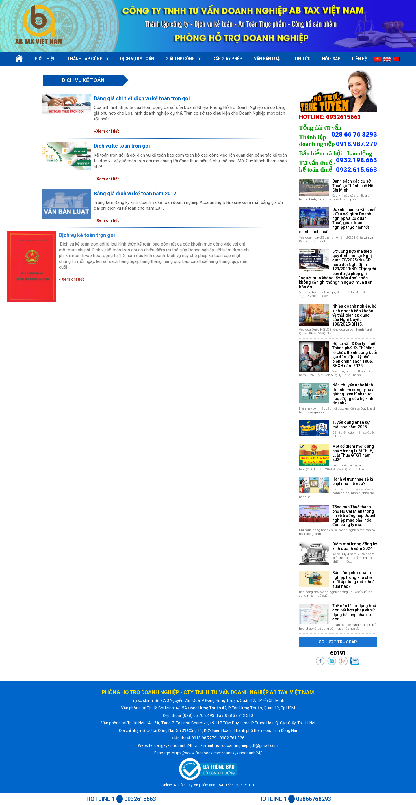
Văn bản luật (268, 58)
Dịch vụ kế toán (137, 58)
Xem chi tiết (106, 131)
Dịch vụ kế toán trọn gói (122, 146)
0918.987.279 (356, 144)
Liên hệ (359, 58)
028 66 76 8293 (354, 134)
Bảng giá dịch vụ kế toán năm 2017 (135, 193)
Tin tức (302, 58)
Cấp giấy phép (227, 58)
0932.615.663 (356, 169)
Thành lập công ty (88, 58)
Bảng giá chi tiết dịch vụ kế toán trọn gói (142, 98)
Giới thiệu (45, 58)
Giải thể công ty (183, 58)
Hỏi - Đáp (331, 58)
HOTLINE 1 (121, 798)
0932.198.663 (356, 160)
